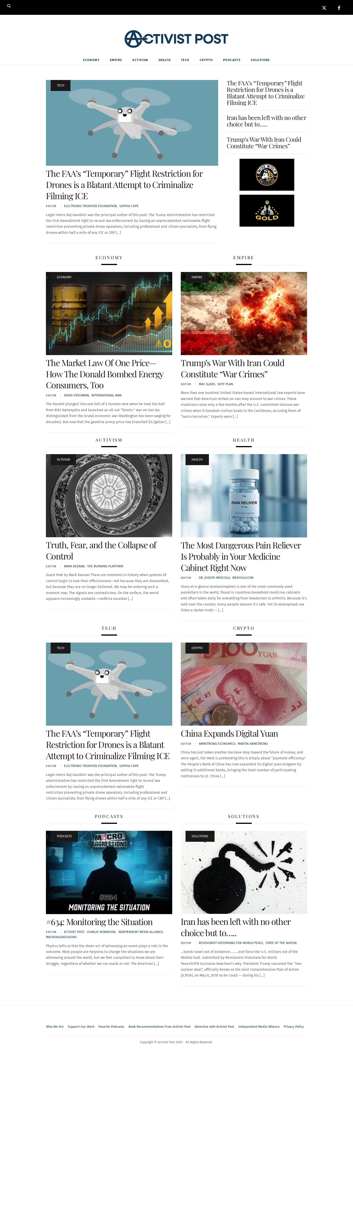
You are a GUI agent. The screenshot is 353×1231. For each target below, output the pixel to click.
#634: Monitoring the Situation (99, 922)
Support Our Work (81, 1028)
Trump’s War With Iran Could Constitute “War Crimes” (264, 143)
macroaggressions (61, 938)
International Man (106, 396)
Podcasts (231, 61)
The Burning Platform (105, 567)
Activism (140, 61)
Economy (91, 61)
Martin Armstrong (253, 745)
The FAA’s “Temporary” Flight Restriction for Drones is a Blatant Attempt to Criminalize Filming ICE (124, 185)
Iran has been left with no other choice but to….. (266, 122)
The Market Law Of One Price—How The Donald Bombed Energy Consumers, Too (104, 375)
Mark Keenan (74, 567)
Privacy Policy (294, 1028)
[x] (324, 7)
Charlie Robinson (101, 933)
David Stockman (76, 396)
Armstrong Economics (217, 745)
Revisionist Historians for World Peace (231, 944)
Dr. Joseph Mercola (214, 579)
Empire (116, 61)
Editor (51, 207)
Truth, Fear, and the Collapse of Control (101, 551)
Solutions (260, 61)
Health (164, 61)
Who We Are (55, 1028)
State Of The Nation (281, 944)
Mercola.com (242, 579)
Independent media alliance (140, 933)
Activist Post (74, 933)
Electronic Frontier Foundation (90, 207)
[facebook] (339, 7)
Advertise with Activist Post (214, 1028)
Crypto (206, 61)
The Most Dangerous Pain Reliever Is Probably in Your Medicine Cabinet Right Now (241, 557)
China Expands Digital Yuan (229, 734)
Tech (185, 61)
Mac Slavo (207, 385)
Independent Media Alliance (259, 1028)
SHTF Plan (225, 385)
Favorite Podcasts (111, 1028)
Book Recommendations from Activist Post (159, 1028)
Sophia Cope (129, 207)
